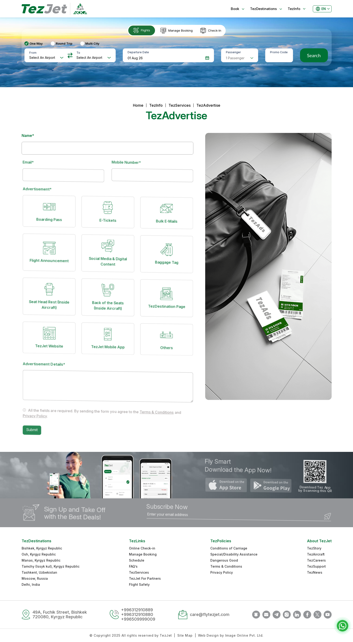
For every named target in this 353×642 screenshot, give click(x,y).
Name (28, 135)
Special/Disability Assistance (233, 554)
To (78, 52)
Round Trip (64, 43)
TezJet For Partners (145, 578)
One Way (36, 43)
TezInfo (156, 105)
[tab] (142, 31)
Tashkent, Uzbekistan (39, 572)
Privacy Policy (39, 413)
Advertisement (42, 189)
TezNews (314, 572)
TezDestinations (36, 541)
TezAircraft (316, 554)
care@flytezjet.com (209, 614)
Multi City (92, 43)
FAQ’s (133, 566)
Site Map (185, 635)
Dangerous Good (224, 560)
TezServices (179, 105)
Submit (36, 426)
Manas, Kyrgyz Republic (41, 560)
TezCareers (316, 560)
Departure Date (138, 52)
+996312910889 (137, 609)
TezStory (314, 548)
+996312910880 (137, 614)
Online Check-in (142, 548)
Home (138, 105)
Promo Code (279, 52)
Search (314, 55)
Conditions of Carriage (228, 548)
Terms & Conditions (156, 417)
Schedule (136, 560)
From (32, 52)
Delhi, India (31, 584)
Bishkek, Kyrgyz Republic (42, 548)
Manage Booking (143, 554)
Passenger (233, 52)
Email (31, 162)
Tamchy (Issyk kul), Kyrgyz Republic (50, 566)
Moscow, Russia (35, 578)
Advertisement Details (48, 362)
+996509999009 (138, 619)
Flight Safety (139, 584)
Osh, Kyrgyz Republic (39, 554)
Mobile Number (129, 162)
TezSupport (316, 566)
